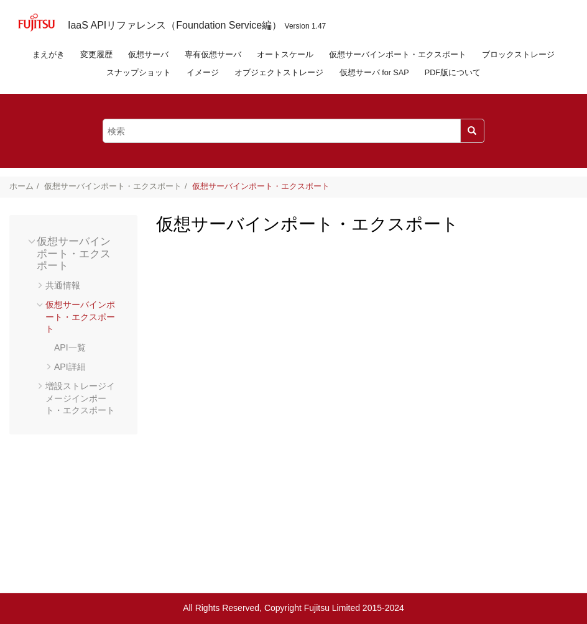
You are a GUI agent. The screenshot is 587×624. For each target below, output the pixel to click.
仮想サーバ (148, 54)
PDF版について (453, 72)
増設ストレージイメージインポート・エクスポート (80, 398)
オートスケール (285, 54)
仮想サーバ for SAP (374, 72)
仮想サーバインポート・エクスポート (397, 54)
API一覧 (70, 347)
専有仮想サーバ (213, 54)
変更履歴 (96, 54)
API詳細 (70, 367)
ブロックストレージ (518, 54)
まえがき (48, 54)
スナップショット (138, 72)
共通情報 (62, 285)
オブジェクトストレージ (278, 72)
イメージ (203, 72)
